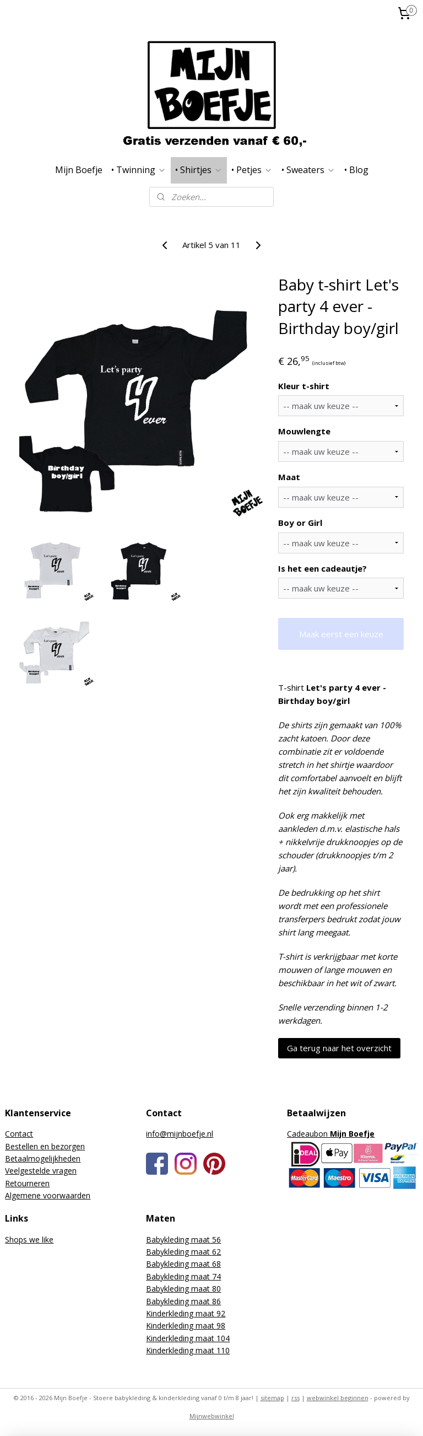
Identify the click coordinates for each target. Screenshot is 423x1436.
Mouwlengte (304, 431)
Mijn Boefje (78, 170)
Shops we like (29, 1239)
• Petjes (252, 170)
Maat (289, 476)
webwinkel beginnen (337, 1398)
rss (295, 1398)
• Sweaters (308, 170)
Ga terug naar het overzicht (339, 1047)
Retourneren (27, 1183)
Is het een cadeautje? (322, 567)
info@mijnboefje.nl (179, 1133)
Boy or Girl (300, 522)
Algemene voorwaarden (47, 1195)
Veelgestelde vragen (41, 1170)
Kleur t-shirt (303, 385)
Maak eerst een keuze (341, 633)
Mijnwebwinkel (211, 1416)
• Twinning (138, 170)
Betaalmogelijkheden (42, 1158)
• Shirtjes (199, 170)
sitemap (272, 1398)
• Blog (356, 170)
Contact (19, 1133)
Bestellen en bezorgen (45, 1146)
